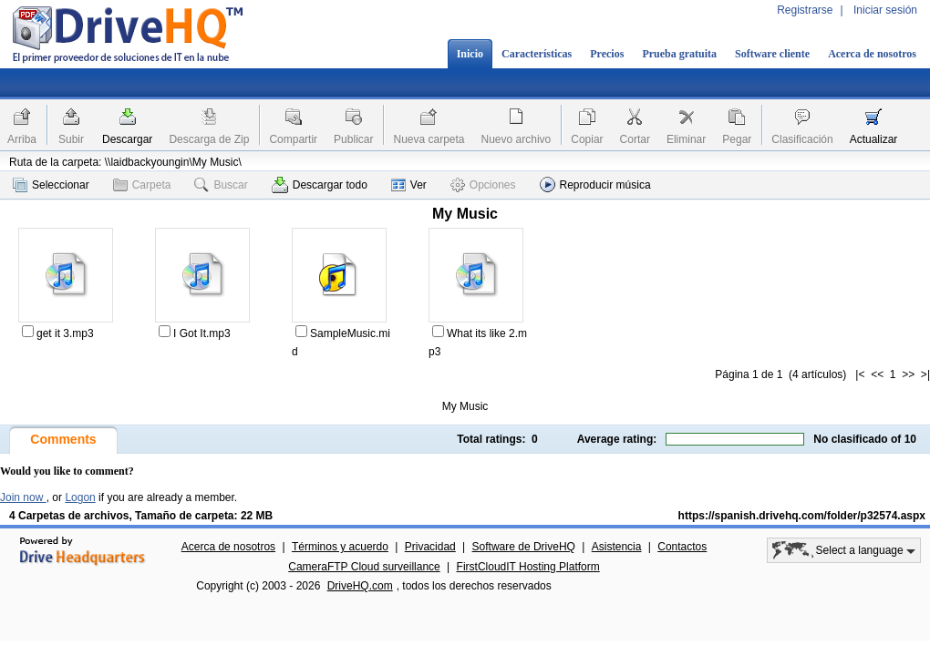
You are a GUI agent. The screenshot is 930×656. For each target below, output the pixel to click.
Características (536, 53)
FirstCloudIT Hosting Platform (528, 566)
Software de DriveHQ (523, 546)
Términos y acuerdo (340, 546)
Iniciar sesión (885, 10)
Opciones (483, 185)
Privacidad (430, 546)
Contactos (682, 546)
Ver (409, 185)
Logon (80, 497)
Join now (23, 497)
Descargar (127, 139)
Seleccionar (51, 185)
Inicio (470, 53)
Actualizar (874, 139)
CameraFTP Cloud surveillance (364, 566)
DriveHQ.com (360, 585)
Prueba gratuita (679, 53)
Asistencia (617, 546)
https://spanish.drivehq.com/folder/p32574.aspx (801, 515)
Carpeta (142, 185)
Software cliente (772, 53)
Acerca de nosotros (872, 53)
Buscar (220, 185)
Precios (607, 53)
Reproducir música (595, 184)
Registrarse (804, 10)
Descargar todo (319, 185)
